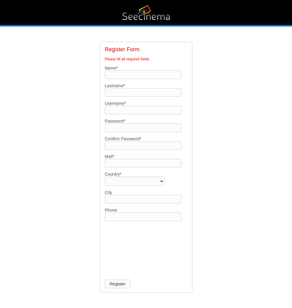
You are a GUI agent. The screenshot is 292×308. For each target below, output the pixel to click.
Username (115, 103)
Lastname (115, 85)
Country (113, 174)
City (108, 192)
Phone (111, 210)
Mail (109, 156)
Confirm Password (123, 138)
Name (111, 68)
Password (115, 121)
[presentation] (130, 247)
